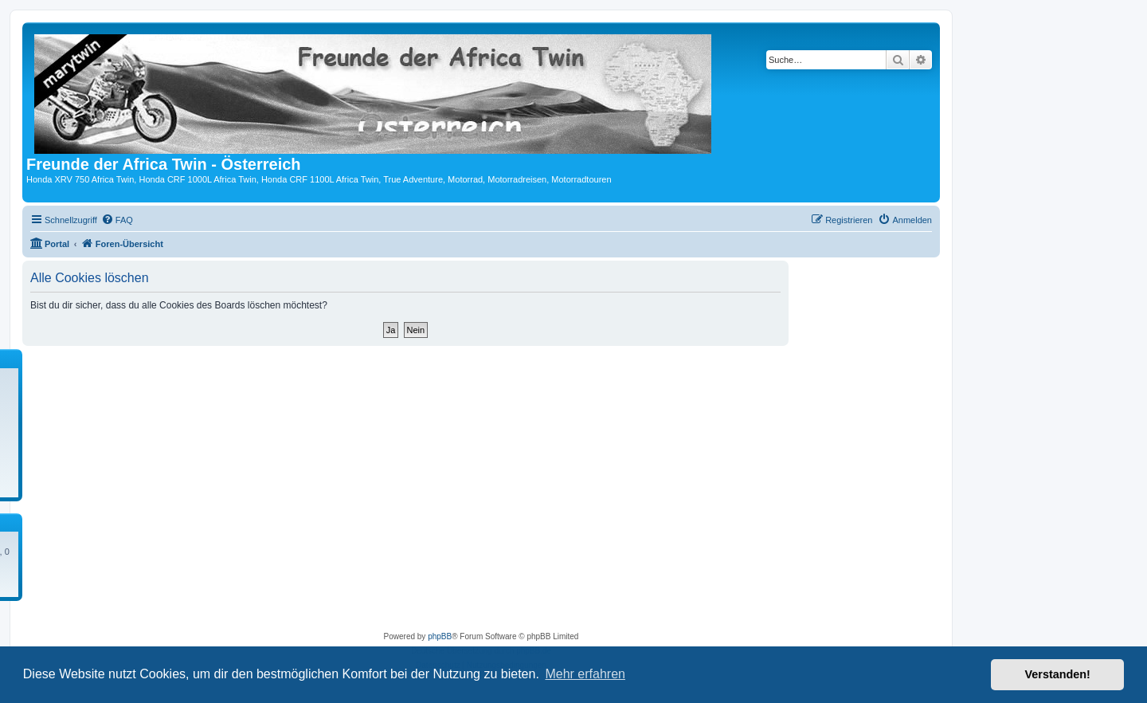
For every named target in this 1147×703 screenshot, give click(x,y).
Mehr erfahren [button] (585, 674)
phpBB (440, 636)
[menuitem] (117, 220)
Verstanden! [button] (1057, 674)
